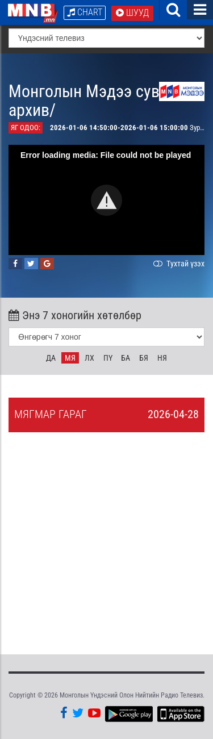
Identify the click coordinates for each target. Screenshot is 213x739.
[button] (106, 200)
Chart (84, 12)
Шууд (132, 12)
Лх (89, 357)
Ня (162, 357)
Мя (70, 357)
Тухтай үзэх (177, 263)
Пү (107, 357)
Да (51, 357)
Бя (143, 357)
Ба (125, 357)
